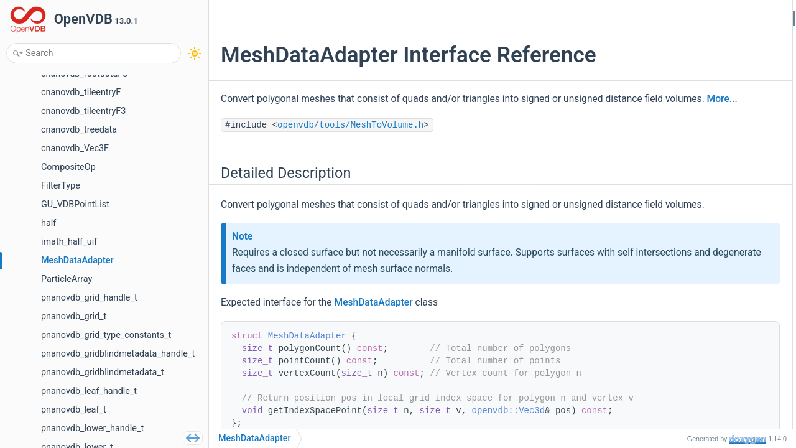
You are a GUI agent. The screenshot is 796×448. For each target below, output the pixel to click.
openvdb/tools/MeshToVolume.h (350, 142)
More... (337, 115)
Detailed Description (688, 17)
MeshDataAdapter (374, 336)
